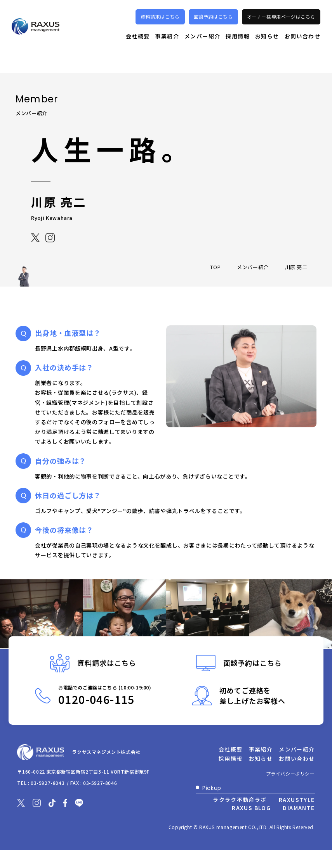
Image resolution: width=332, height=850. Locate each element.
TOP (215, 267)
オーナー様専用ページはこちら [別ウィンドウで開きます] (281, 27)
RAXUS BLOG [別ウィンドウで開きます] (251, 808)
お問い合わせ (302, 46)
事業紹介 (167, 46)
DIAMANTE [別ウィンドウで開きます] (299, 808)
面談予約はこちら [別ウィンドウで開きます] (213, 27)
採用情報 (238, 46)
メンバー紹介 (202, 46)
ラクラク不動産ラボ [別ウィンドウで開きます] (240, 799)
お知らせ (267, 46)
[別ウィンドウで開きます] (35, 237)
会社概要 (138, 46)
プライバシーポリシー (290, 773)
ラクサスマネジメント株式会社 (109, 752)
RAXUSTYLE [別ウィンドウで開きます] (297, 799)
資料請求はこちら (160, 27)
